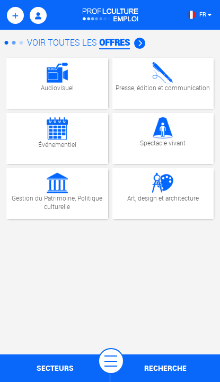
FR (199, 14)
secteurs (55, 368)
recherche (165, 368)
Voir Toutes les (86, 42)
